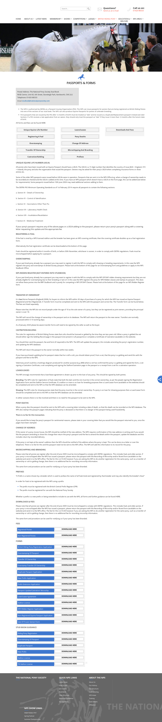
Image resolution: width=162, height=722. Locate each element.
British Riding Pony (106, 19)
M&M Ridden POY (129, 682)
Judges (92, 19)
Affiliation (91, 705)
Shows (67, 19)
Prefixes (80, 156)
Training (90, 698)
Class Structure (63, 695)
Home (18, 19)
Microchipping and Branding (80, 150)
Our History (92, 685)
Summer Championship (131, 689)
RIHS (124, 695)
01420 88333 (138, 10)
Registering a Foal (35, 136)
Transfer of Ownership (36, 150)
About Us (28, 19)
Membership (55, 19)
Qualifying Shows (128, 692)
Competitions (79, 19)
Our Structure (92, 689)
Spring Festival (128, 685)
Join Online (62, 689)
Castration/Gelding (35, 156)
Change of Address (80, 143)
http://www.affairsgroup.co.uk (98, 719)
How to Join (62, 685)
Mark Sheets (92, 702)
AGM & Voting (92, 692)
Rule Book (61, 692)
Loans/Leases (80, 130)
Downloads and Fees (125, 130)
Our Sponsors (63, 702)
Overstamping (35, 143)
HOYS (125, 698)
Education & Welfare (124, 20)
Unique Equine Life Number (36, 130)
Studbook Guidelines (65, 698)
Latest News (41, 19)
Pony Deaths (80, 136)
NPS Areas (137, 19)
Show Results (127, 702)
